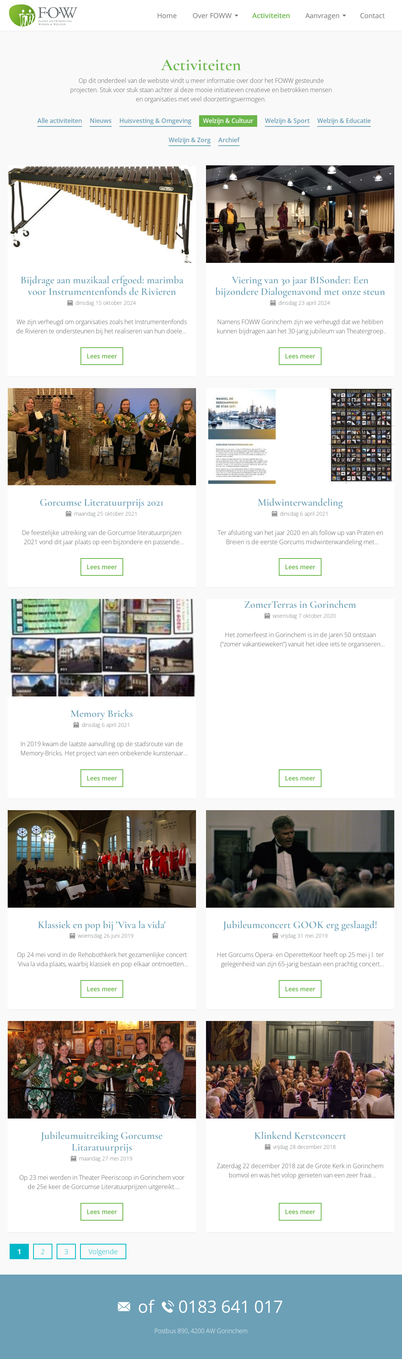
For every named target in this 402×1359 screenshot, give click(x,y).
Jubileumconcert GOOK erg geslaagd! (300, 924)
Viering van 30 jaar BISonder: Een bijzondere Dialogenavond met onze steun (300, 286)
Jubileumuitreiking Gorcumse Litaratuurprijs (101, 1141)
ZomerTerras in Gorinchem (300, 604)
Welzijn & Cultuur (228, 120)
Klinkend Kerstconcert (300, 1135)
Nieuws (101, 120)
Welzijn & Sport (287, 120)
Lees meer (102, 356)
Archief (229, 140)
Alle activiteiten (59, 120)
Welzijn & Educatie (344, 120)
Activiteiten (271, 15)
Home (167, 15)
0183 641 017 (222, 1306)
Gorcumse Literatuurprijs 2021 (102, 502)
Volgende (103, 1251)
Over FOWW (212, 15)
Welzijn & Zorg (190, 140)
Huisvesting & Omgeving (155, 120)
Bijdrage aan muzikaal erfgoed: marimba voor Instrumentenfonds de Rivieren (101, 286)
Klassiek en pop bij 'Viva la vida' (102, 924)
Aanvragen (322, 15)
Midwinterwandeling (300, 502)
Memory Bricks (101, 713)
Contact (372, 15)
